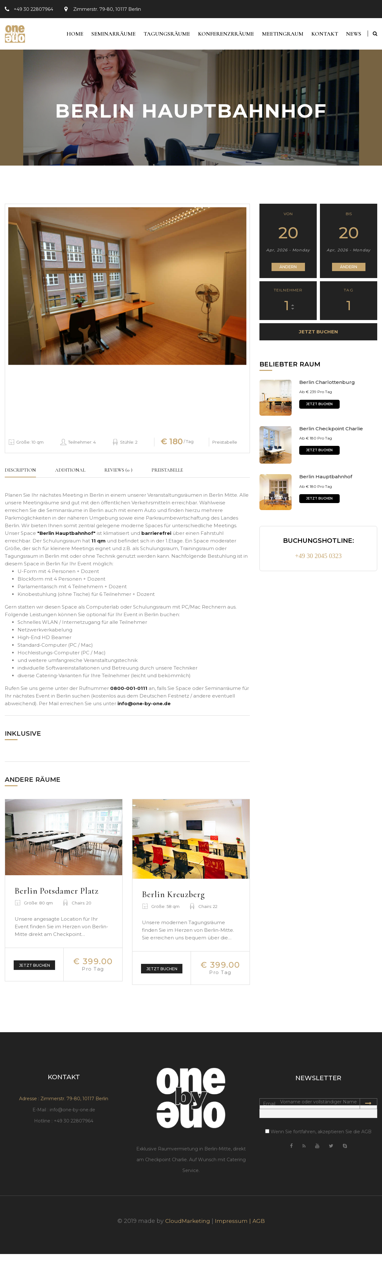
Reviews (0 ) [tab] (118, 473)
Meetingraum (278, 35)
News (353, 35)
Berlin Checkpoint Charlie (331, 432)
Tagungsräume (159, 35)
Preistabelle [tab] (167, 473)
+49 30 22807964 (33, 9)
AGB (259, 1234)
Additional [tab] (70, 473)
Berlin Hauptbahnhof (325, 480)
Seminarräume (104, 35)
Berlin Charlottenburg (327, 386)
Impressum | (234, 1234)
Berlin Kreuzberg (176, 897)
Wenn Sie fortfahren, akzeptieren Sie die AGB (318, 1146)
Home (63, 35)
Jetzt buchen (34, 968)
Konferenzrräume (220, 35)
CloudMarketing (187, 1234)
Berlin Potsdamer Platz (62, 894)
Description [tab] (20, 473)
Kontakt (322, 35)
